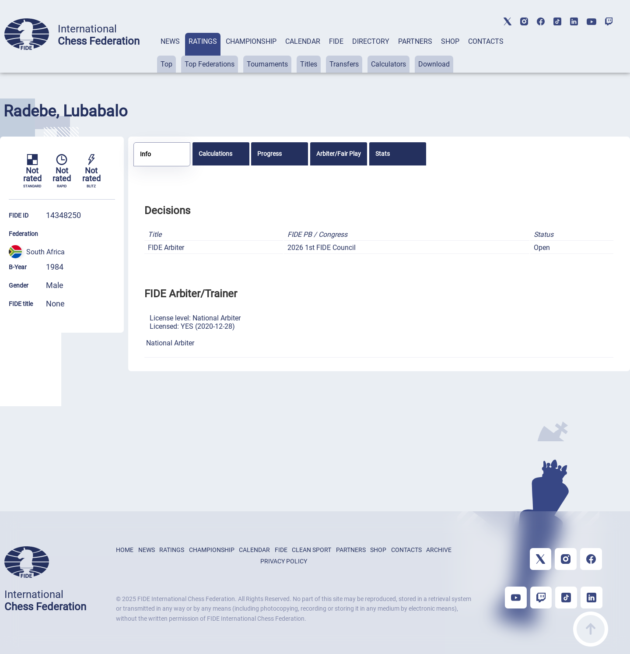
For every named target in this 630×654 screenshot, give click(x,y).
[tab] (170, 53)
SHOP (450, 41)
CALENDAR (302, 41)
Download (434, 64)
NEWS (170, 41)
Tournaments (267, 64)
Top (166, 64)
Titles (308, 64)
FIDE (336, 41)
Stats (382, 153)
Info (145, 154)
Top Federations (209, 64)
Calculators (388, 64)
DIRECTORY (370, 41)
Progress (269, 153)
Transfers (344, 64)
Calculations (215, 153)
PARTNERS (415, 41)
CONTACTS (486, 41)
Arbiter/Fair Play (338, 153)
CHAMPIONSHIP (251, 41)
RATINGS (203, 41)
